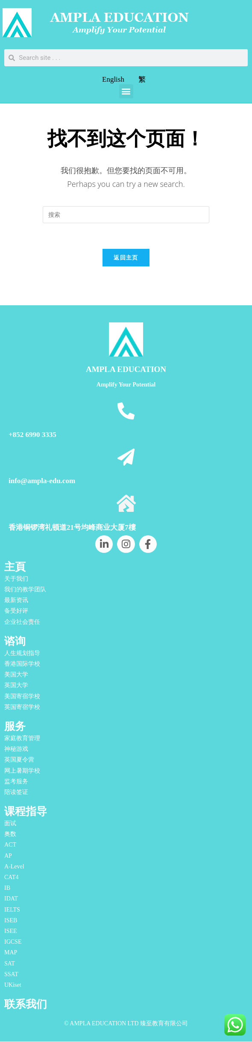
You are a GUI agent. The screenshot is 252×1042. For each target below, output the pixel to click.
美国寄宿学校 (22, 696)
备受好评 (16, 611)
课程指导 (25, 812)
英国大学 (16, 685)
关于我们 (16, 579)
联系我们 (25, 1004)
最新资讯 (16, 600)
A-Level (14, 866)
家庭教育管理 (22, 738)
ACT (10, 845)
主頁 (15, 567)
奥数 (10, 834)
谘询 (15, 641)
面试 (10, 824)
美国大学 (16, 675)
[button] (126, 91)
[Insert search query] (126, 214)
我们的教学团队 (25, 590)
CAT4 (11, 877)
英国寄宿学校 (22, 707)
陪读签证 (16, 792)
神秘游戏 (16, 749)
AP (8, 856)
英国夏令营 (19, 760)
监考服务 (16, 781)
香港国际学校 (22, 664)
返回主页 (126, 258)
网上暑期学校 (22, 770)
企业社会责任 (22, 622)
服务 (15, 726)
